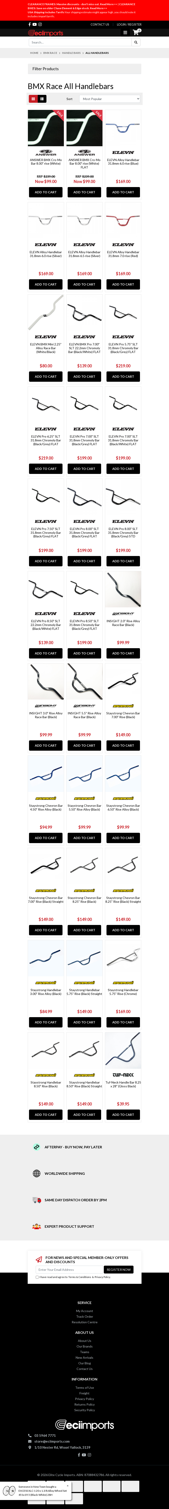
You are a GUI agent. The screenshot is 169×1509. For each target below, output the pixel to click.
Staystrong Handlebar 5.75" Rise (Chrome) (123, 992)
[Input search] (80, 42)
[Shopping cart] (136, 32)
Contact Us (85, 1369)
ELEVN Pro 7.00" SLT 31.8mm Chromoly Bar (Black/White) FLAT (123, 440)
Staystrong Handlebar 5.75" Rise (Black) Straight (84, 992)
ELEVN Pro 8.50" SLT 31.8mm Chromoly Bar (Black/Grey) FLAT (84, 624)
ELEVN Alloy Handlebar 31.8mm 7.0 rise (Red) (123, 254)
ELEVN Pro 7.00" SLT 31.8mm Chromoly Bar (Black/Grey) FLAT (84, 440)
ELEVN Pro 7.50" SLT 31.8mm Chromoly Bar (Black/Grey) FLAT (46, 532)
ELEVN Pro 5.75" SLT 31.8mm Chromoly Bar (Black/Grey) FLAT (123, 348)
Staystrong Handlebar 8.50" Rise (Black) (46, 1084)
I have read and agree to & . (73, 1277)
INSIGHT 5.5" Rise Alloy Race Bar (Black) (84, 715)
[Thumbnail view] (33, 99)
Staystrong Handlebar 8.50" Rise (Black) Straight (84, 1084)
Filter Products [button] (45, 68)
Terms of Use (84, 1387)
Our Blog (84, 1363)
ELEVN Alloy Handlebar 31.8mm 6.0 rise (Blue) (123, 162)
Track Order (84, 1316)
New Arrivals (84, 1357)
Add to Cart (46, 192)
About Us (84, 1341)
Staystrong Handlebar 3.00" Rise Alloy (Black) (45, 992)
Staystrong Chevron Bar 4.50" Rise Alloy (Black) (46, 807)
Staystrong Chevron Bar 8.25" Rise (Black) (84, 899)
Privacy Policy (102, 1277)
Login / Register (129, 24)
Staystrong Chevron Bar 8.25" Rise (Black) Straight (123, 899)
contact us (100, 24)
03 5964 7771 (45, 1435)
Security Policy (84, 1410)
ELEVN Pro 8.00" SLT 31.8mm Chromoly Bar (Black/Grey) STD (123, 532)
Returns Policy (84, 1404)
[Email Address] (69, 1269)
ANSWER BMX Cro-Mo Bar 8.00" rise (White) (46, 162)
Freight (84, 1393)
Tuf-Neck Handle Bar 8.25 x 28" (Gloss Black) (123, 1084)
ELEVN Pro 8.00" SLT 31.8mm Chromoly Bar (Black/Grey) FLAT (84, 532)
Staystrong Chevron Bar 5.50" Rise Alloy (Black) (84, 807)
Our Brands (85, 1346)
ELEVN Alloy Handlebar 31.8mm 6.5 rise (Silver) (84, 254)
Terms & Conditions (79, 1277)
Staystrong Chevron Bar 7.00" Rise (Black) (123, 715)
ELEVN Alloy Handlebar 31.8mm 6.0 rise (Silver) (46, 254)
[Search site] (135, 42)
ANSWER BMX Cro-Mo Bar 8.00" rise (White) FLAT (84, 163)
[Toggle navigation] (125, 33)
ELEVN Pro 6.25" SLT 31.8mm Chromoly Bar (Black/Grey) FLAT (46, 440)
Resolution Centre (85, 1322)
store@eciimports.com (52, 1441)
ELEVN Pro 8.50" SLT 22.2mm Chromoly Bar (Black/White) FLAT (46, 624)
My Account (84, 1311)
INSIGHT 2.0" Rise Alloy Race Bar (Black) (123, 623)
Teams (84, 1352)
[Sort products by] (109, 99)
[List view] (42, 99)
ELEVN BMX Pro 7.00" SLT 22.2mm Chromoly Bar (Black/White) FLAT (84, 348)
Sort (70, 99)
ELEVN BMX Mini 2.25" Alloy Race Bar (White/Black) (45, 348)
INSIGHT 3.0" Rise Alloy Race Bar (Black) (46, 715)
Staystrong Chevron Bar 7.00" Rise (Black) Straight (46, 899)
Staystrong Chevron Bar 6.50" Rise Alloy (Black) (123, 807)
